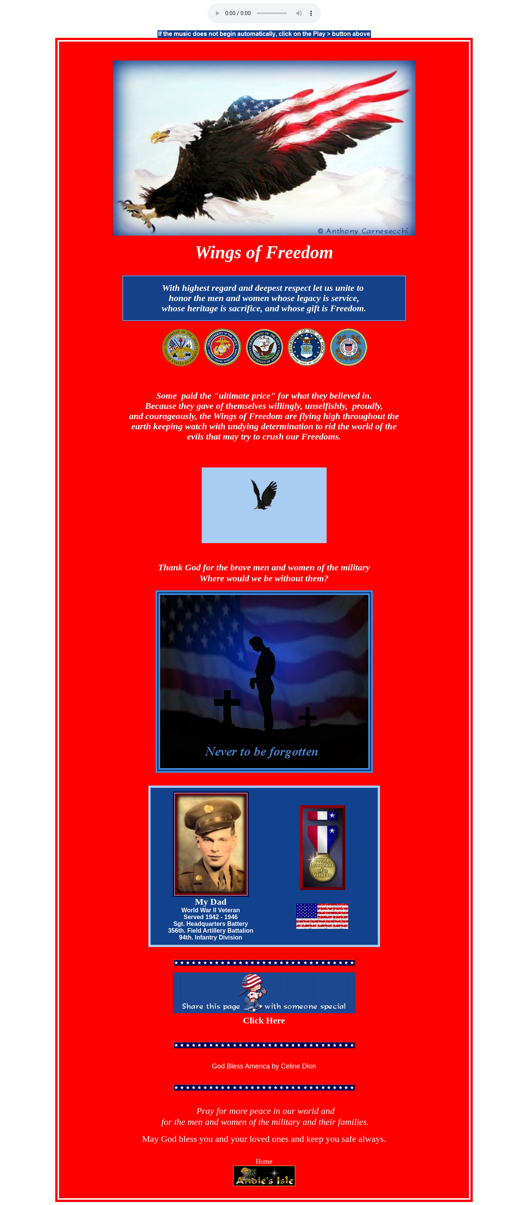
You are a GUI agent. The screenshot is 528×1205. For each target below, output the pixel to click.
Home (264, 1161)
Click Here (264, 1020)
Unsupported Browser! (264, 13)
